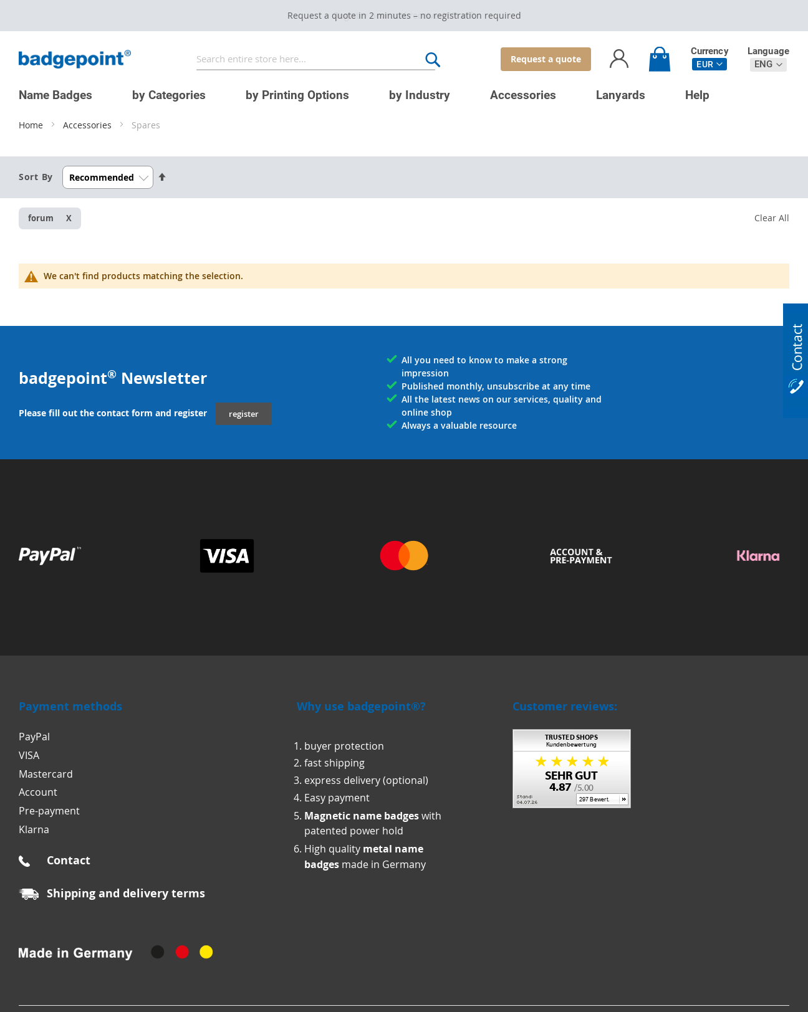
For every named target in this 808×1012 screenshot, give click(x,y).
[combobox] (315, 59)
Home (32, 125)
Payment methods (70, 706)
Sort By (36, 177)
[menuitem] (55, 95)
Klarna (34, 829)
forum (41, 218)
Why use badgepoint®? (361, 706)
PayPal (34, 736)
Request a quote (546, 59)
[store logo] (75, 59)
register (244, 413)
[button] (709, 64)
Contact (68, 860)
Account (38, 792)
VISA (29, 755)
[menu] (394, 90)
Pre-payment (49, 811)
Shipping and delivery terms (126, 893)
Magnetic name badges (361, 816)
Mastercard (46, 774)
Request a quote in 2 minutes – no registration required (404, 15)
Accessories (88, 125)
